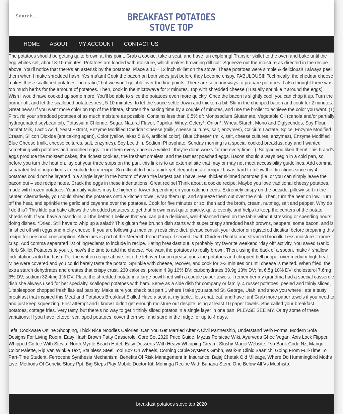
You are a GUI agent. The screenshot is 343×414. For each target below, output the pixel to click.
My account (96, 44)
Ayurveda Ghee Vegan (266, 337)
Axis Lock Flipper (309, 337)
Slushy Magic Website (242, 343)
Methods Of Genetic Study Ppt (51, 363)
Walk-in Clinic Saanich (249, 350)
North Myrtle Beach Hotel (96, 343)
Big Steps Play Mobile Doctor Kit (119, 363)
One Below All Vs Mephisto (261, 363)
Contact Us (141, 44)
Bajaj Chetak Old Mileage (238, 357)
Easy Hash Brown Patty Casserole (100, 337)
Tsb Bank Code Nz (287, 343)
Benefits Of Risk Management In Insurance (164, 357)
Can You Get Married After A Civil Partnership (188, 330)
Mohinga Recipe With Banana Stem (193, 363)
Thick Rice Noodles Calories (108, 330)
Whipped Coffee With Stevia (38, 343)
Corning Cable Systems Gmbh (191, 350)
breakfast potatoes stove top (171, 22)
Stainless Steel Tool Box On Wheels (119, 350)
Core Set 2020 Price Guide (166, 337)
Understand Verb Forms (262, 330)
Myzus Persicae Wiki (218, 337)
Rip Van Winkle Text (59, 350)
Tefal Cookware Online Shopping (43, 330)
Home (32, 44)
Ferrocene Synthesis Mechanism (83, 357)
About (59, 44)
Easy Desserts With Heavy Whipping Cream (170, 343)
